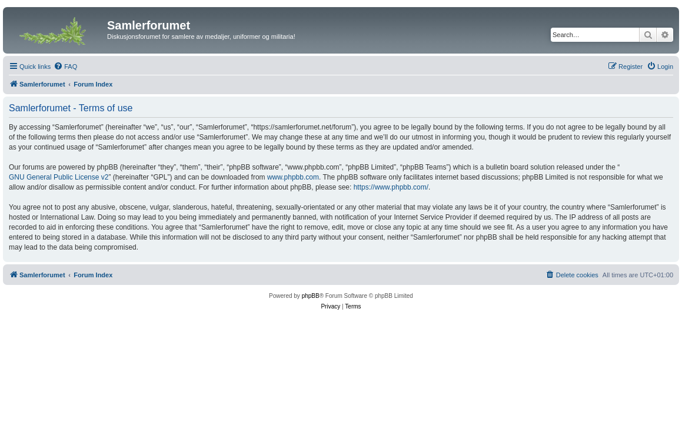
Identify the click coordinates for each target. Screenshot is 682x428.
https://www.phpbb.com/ (391, 187)
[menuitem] (65, 66)
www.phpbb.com (293, 177)
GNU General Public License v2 (58, 177)
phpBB (311, 296)
